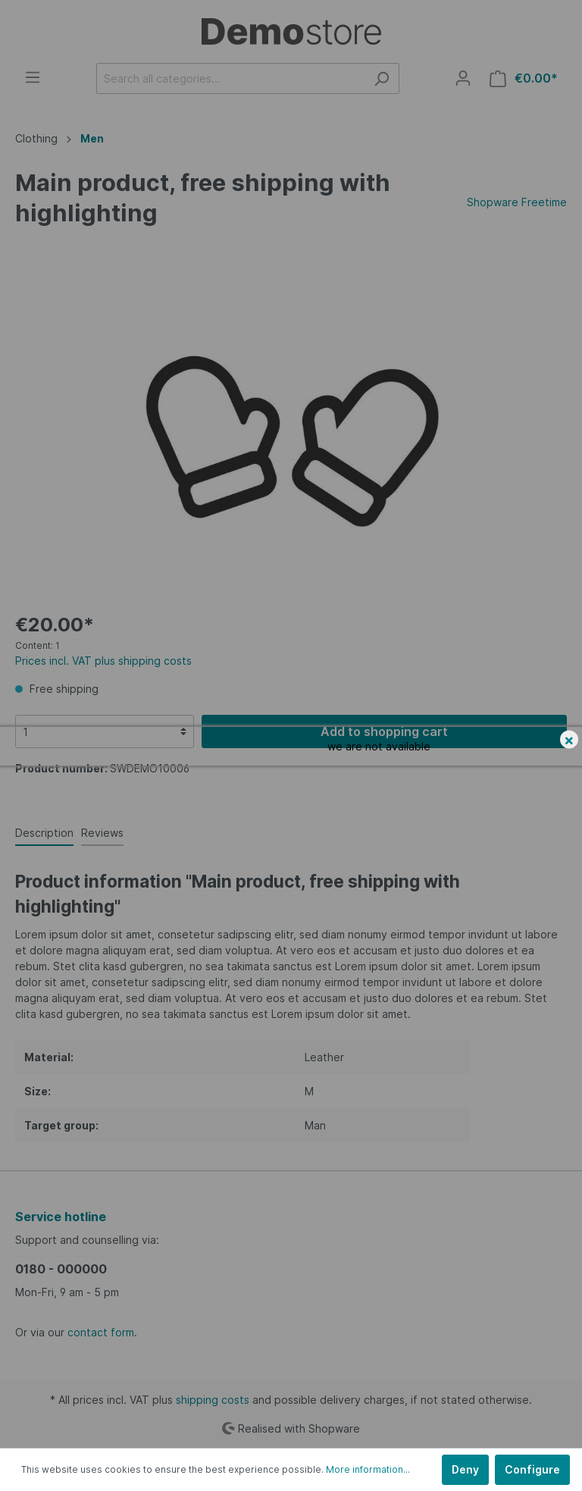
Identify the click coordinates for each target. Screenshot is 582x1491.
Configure (532, 1469)
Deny (465, 1469)
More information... (368, 1469)
